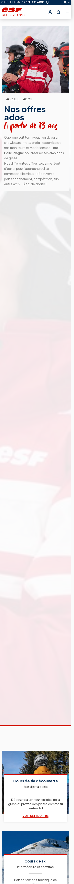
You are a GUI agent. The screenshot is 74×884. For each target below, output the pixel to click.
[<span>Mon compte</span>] (50, 12)
